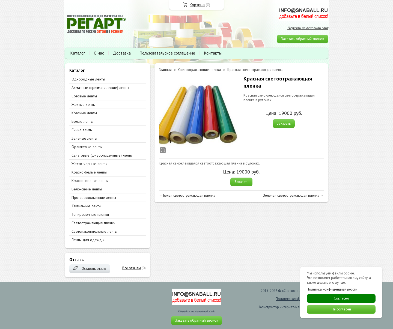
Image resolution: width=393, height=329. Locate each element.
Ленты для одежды (88, 239)
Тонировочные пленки (90, 214)
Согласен (341, 298)
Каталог (77, 53)
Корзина (197, 4)
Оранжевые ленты (87, 146)
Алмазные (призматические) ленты (100, 87)
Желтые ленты (84, 104)
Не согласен (341, 309)
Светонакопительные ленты (94, 231)
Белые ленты (82, 121)
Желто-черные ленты (89, 163)
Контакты (213, 53)
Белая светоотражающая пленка (189, 195)
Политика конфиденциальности (332, 289)
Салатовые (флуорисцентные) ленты (102, 155)
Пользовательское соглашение (167, 53)
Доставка (122, 53)
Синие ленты (82, 129)
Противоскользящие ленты (94, 197)
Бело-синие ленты (87, 189)
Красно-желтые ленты (90, 180)
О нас (99, 53)
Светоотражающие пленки (93, 222)
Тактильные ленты (86, 206)
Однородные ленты (88, 79)
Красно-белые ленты (89, 172)
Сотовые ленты (84, 96)
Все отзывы (131, 268)
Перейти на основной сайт (307, 28)
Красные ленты (84, 112)
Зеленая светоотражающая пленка (291, 195)
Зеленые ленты (84, 138)
